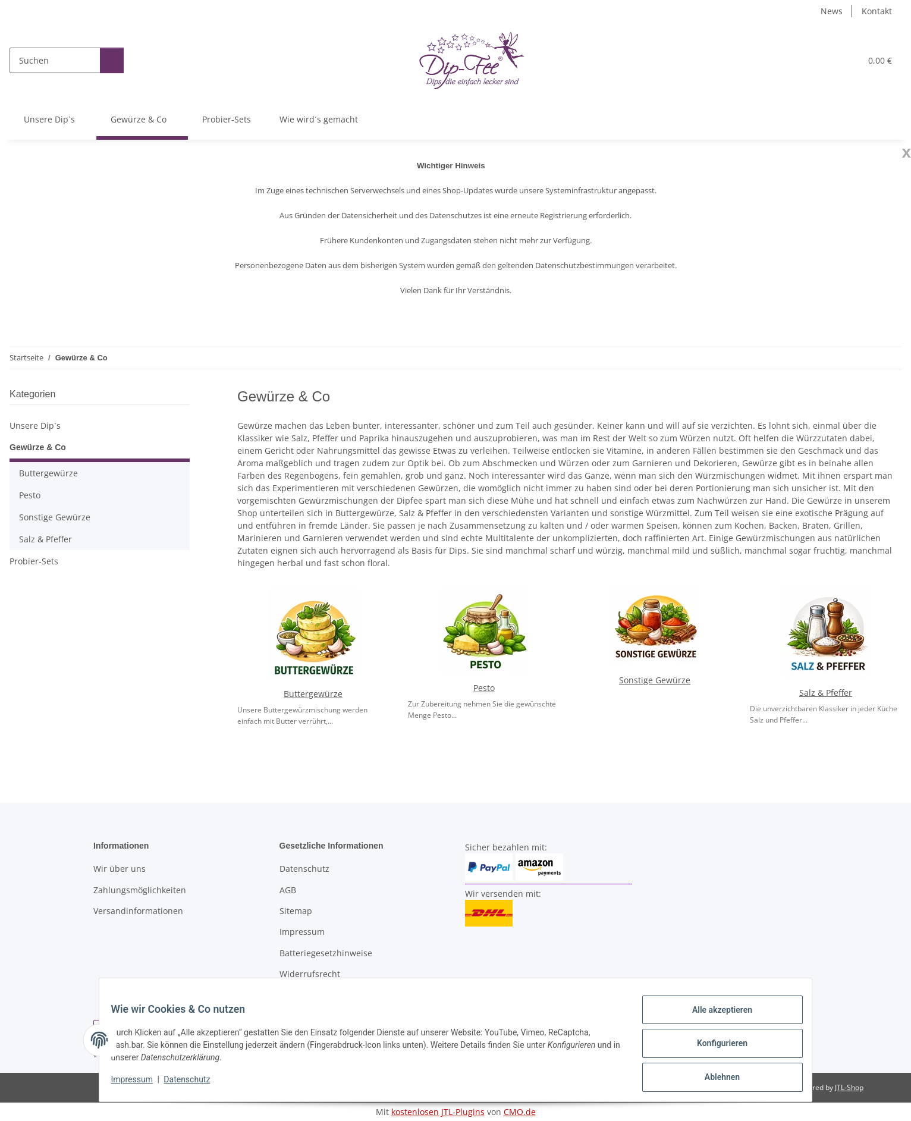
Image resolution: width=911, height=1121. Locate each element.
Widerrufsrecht (309, 973)
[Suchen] (53, 60)
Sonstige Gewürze (654, 680)
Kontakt (877, 11)
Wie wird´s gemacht (324, 119)
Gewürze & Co (38, 447)
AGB (287, 890)
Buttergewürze (313, 693)
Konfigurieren (714, 1048)
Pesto (484, 687)
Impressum (139, 1084)
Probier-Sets (34, 561)
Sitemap (295, 910)
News (832, 11)
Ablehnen (714, 1079)
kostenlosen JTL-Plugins (438, 1111)
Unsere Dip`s (35, 425)
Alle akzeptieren (714, 1017)
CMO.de (520, 1111)
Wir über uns (119, 868)
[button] (797, 60)
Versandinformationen (138, 910)
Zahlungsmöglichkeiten (139, 890)
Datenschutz (194, 1084)
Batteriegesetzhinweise (325, 953)
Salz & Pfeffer (825, 692)
